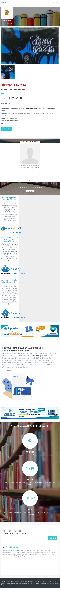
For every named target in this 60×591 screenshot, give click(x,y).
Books (2, 24)
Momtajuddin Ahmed (31, 108)
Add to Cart (6, 129)
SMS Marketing (36, 356)
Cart (30, 180)
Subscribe (52, 538)
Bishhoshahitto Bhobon (13, 120)
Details (10, 180)
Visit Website (8, 371)
